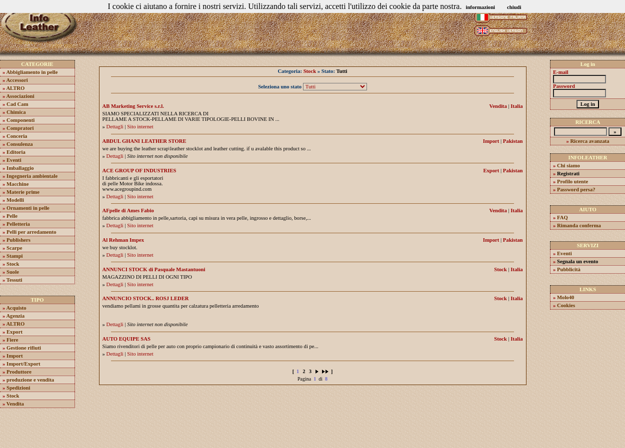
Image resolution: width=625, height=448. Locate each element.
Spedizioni (18, 388)
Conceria (16, 136)
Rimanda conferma (579, 225)
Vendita (15, 404)
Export (14, 332)
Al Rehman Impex (123, 240)
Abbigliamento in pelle (32, 72)
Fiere (12, 340)
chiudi (514, 7)
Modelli (15, 200)
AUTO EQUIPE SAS (126, 339)
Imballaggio (20, 168)
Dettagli (115, 126)
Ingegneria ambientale (32, 176)
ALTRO (15, 88)
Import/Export (23, 364)
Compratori (20, 128)
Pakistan (513, 141)
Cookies (566, 305)
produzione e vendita (30, 380)
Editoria (16, 152)
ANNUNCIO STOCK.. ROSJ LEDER (145, 298)
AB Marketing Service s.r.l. (133, 106)
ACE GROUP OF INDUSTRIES (139, 170)
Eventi (14, 160)
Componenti (20, 120)
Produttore (19, 372)
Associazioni (20, 96)
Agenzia (15, 316)
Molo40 (565, 297)
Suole (12, 272)
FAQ (562, 217)
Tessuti (14, 280)
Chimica (16, 112)
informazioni (480, 7)
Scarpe (14, 248)
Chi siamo (568, 165)
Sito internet (140, 126)
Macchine (17, 184)
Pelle (12, 216)
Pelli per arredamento (31, 232)
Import (14, 356)
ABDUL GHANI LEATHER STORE (144, 141)
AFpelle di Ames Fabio (128, 210)
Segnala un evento (577, 261)
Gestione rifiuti (23, 348)
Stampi (14, 256)
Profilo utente (572, 181)
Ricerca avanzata (589, 141)
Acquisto (16, 308)
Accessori (17, 80)
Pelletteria (18, 224)
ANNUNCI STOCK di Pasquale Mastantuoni (154, 269)
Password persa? (576, 189)
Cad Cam (17, 104)
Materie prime (23, 192)
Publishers (18, 240)
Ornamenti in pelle (28, 208)
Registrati (568, 173)
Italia (516, 106)
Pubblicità (568, 269)
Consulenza (19, 144)
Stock (12, 264)
